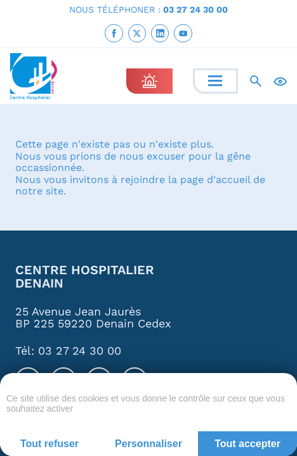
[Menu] (215, 80)
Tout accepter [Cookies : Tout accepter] (247, 443)
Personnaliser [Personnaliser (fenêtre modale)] (148, 443)
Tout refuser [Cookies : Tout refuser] (49, 443)
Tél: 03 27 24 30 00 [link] (68, 351)
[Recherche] (255, 81)
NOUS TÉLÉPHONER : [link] (148, 9)
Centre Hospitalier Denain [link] (84, 277)
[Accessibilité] (280, 81)
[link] (113, 33)
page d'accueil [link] (215, 179)
